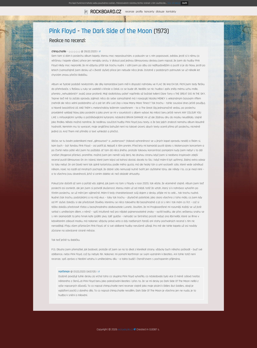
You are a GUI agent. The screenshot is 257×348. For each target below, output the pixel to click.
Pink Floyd (62, 31)
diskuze (160, 11)
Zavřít (184, 3)
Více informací (174, 3)
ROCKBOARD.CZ (105, 12)
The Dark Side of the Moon (116, 31)
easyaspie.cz (127, 329)
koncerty (149, 11)
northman (64, 271)
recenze (129, 11)
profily (139, 11)
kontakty (171, 11)
